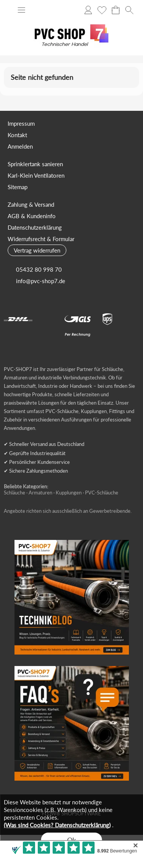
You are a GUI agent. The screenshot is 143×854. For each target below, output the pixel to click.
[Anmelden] (88, 10)
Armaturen (40, 492)
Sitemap (17, 186)
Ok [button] (71, 840)
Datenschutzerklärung (35, 227)
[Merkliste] (102, 10)
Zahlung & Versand (31, 204)
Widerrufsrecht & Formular (41, 238)
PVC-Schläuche (101, 492)
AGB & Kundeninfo (32, 215)
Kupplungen (69, 492)
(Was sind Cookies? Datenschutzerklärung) (57, 825)
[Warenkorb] (116, 10)
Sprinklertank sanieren (35, 163)
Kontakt (17, 134)
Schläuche (14, 492)
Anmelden (20, 146)
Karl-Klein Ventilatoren (36, 175)
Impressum (21, 123)
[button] (21, 10)
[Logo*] (72, 19)
